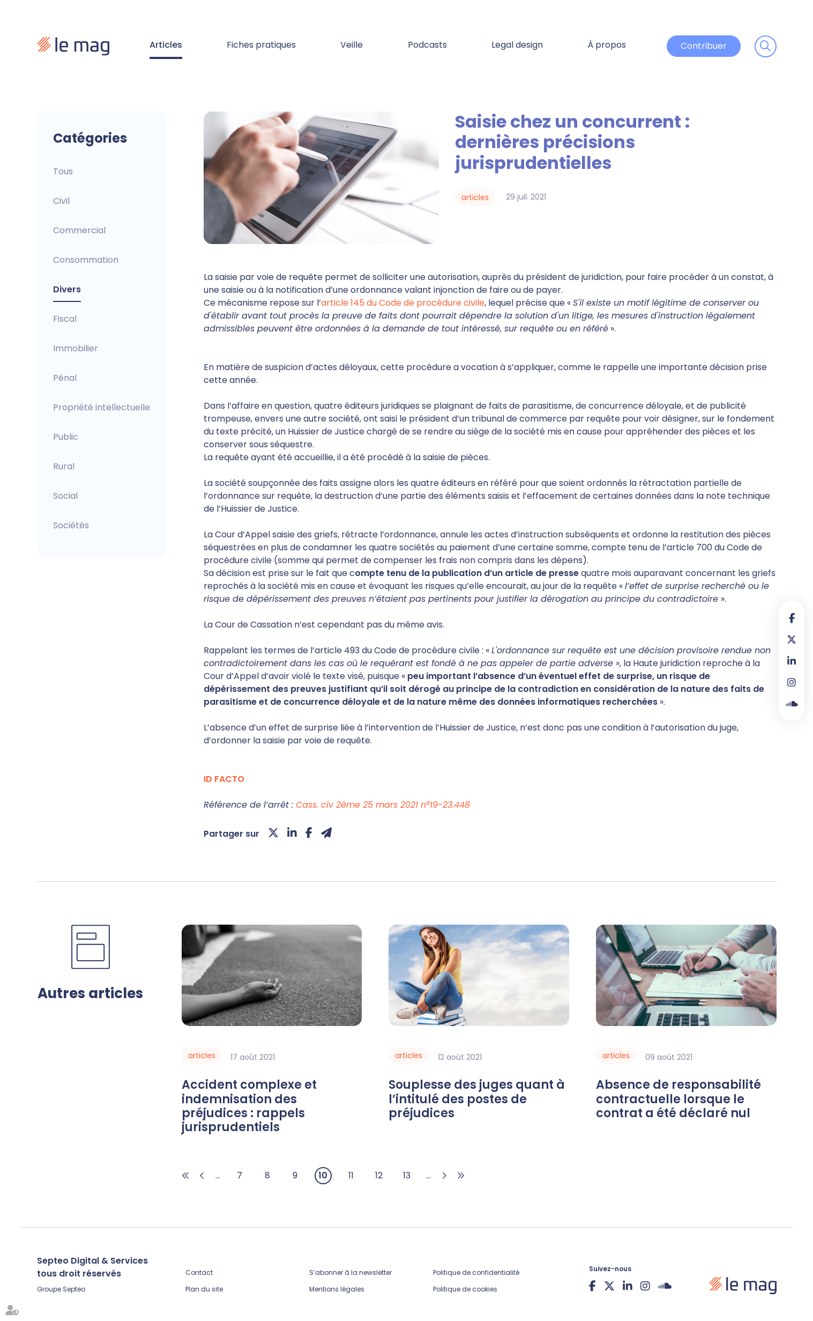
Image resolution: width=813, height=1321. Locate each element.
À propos (606, 45)
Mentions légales (336, 1289)
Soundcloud (791, 703)
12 (379, 1175)
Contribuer (704, 46)
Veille (351, 45)
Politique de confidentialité (476, 1272)
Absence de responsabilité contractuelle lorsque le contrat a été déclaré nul (678, 1099)
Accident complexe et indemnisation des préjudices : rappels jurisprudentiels (249, 1106)
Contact (199, 1272)
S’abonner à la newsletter (350, 1272)
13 (407, 1175)
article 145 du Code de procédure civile (402, 303)
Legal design (517, 45)
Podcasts (427, 45)
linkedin (791, 660)
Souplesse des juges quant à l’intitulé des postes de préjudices (477, 1099)
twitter (791, 639)
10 (322, 1175)
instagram (791, 682)
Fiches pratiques (261, 45)
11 (351, 1175)
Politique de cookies (465, 1289)
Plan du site (204, 1289)
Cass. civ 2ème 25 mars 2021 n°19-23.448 (383, 805)
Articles (166, 45)
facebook (791, 617)
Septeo (74, 1289)
